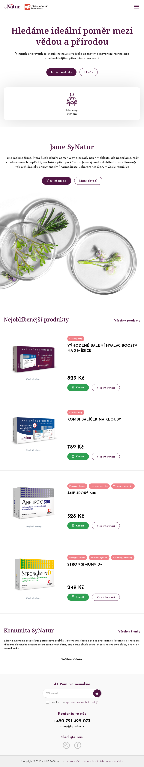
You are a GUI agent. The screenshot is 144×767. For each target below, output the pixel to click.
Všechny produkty (127, 320)
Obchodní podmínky (111, 761)
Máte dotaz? (88, 180)
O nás (88, 72)
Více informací (56, 180)
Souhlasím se (74, 702)
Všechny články (129, 631)
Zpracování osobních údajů (82, 761)
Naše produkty (61, 72)
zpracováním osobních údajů (82, 702)
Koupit (77, 387)
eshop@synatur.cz (72, 726)
